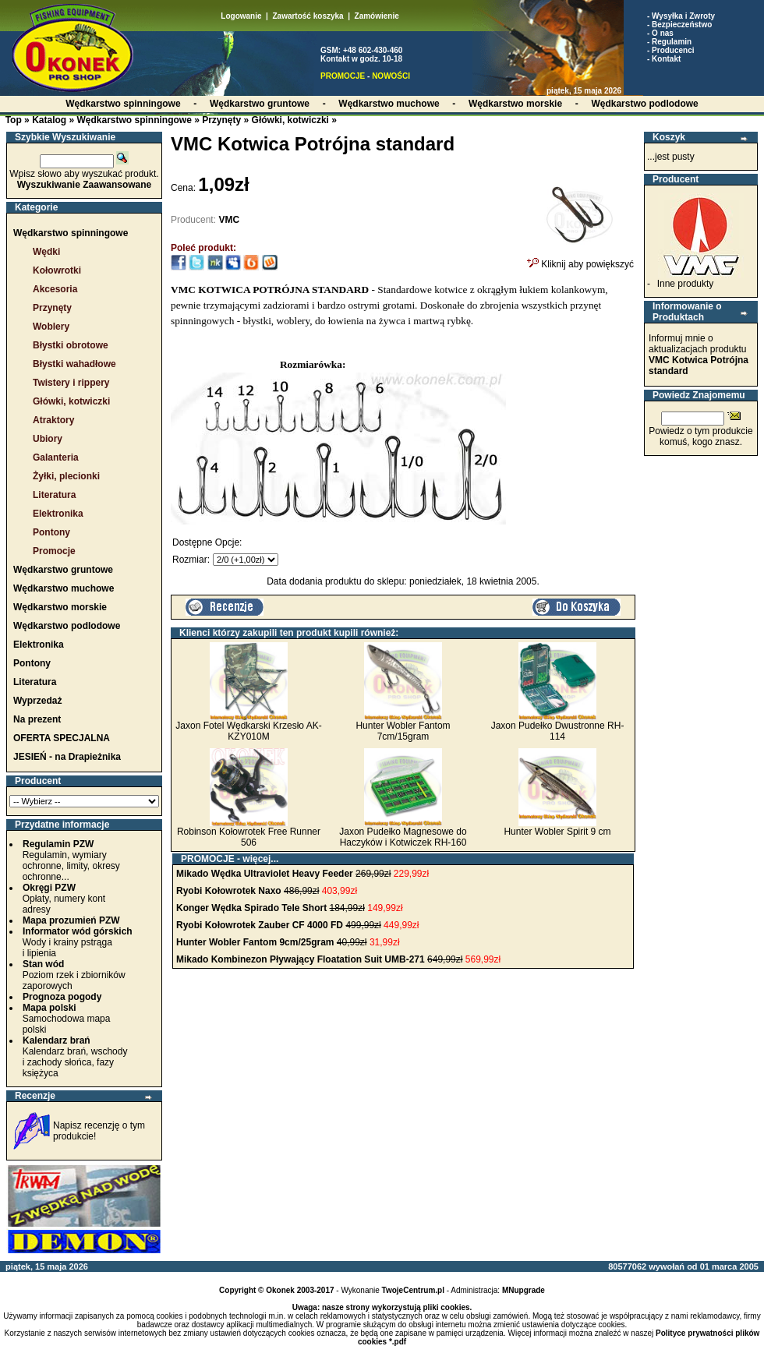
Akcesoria (55, 289)
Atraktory (53, 420)
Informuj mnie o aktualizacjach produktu (698, 354)
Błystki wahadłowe (74, 364)
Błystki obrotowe (70, 345)
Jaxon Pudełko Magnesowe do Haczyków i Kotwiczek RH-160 (402, 837)
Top (13, 120)
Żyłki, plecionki (66, 476)
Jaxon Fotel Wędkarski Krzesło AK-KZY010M (248, 731)
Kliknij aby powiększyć (580, 259)
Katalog (49, 120)
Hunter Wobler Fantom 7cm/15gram (402, 731)
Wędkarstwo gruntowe (63, 569)
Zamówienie (377, 16)
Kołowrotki (57, 270)
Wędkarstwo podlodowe (66, 625)
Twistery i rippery (71, 382)
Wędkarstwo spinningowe (133, 120)
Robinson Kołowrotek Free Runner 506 (248, 837)
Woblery (51, 326)
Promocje (54, 551)
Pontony (51, 532)
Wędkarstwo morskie (60, 607)
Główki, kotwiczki (290, 120)
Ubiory (47, 438)
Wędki (46, 251)
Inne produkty (685, 283)
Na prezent (37, 719)
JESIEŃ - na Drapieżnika (67, 756)
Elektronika (58, 513)
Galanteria (56, 457)
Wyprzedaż (37, 700)
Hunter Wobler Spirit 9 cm (557, 831)
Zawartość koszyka (307, 16)
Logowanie (241, 16)
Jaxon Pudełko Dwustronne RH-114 (557, 731)
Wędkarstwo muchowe (63, 588)
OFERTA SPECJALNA (61, 738)
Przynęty (221, 120)
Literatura (54, 494)
